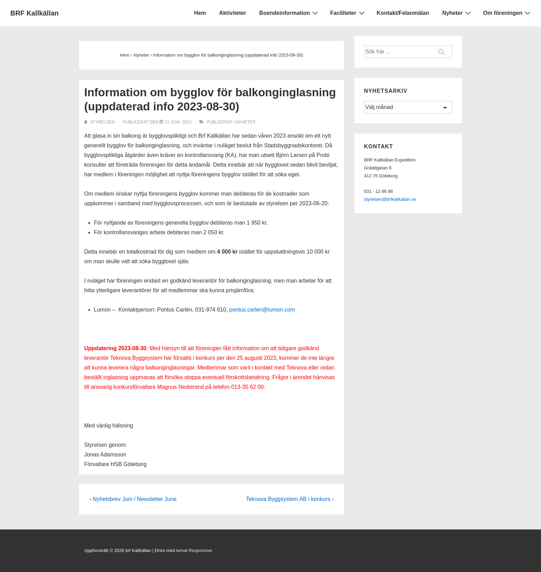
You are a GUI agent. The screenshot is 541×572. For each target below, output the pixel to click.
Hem (200, 13)
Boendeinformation (289, 13)
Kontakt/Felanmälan (403, 13)
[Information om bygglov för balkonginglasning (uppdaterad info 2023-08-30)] (178, 122)
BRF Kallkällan (34, 13)
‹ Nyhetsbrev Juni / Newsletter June (133, 499)
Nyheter (457, 13)
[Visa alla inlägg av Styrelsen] (100, 122)
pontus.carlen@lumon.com (262, 310)
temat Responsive (194, 550)
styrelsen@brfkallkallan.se (390, 199)
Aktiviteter (232, 13)
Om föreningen (507, 13)
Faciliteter (348, 13)
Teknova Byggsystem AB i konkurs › (290, 499)
